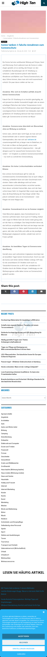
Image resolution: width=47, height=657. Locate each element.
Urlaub (3, 551)
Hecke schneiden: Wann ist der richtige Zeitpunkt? (19, 367)
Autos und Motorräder (9, 427)
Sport (3, 532)
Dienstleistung (6, 437)
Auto (2, 424)
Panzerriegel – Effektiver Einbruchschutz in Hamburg (20, 362)
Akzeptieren (23, 636)
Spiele (3, 529)
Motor (3, 512)
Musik (3, 515)
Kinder (3, 493)
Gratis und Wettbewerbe (9, 463)
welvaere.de (32, 140)
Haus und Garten (7, 476)
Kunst (3, 499)
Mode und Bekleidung (9, 509)
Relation (4, 519)
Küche (3, 496)
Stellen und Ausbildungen (10, 535)
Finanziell (4, 450)
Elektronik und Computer (10, 443)
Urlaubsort (5, 555)
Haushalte (4, 479)
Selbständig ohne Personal (11, 525)
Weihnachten (5, 558)
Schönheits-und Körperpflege (12, 522)
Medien (4, 506)
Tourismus (5, 542)
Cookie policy (21, 654)
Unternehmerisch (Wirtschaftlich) (13, 548)
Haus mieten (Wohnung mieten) (12, 473)
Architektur (5, 420)
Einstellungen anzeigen (23, 649)
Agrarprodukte (6, 414)
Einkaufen (4, 440)
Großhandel (5, 466)
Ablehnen (23, 643)
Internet (4, 486)
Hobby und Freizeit (8, 483)
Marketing (4, 502)
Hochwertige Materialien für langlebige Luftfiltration (20, 320)
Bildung (4, 430)
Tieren (3, 538)
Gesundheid (5, 460)
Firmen (3, 453)
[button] (44, 612)
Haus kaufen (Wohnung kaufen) (12, 469)
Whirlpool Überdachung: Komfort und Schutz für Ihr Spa (20, 605)
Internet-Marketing (8, 489)
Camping (4, 433)
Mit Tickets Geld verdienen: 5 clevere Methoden (17, 588)
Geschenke (5, 456)
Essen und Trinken (8, 447)
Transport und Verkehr (9, 545)
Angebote (4, 41)
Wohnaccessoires (8, 561)
